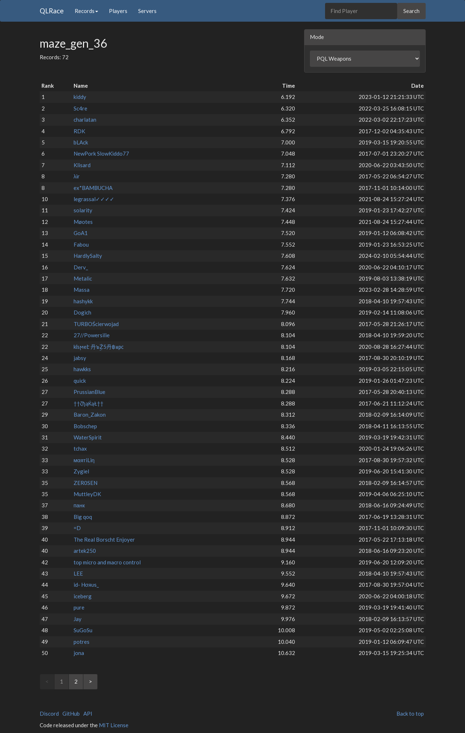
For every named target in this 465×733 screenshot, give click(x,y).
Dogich (82, 312)
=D (77, 528)
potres (81, 641)
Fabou (81, 244)
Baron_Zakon (90, 414)
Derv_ (81, 267)
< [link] (47, 681)
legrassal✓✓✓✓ (94, 199)
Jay (78, 619)
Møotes (83, 221)
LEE (78, 573)
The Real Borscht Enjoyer (104, 539)
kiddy (80, 97)
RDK (79, 131)
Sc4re (80, 108)
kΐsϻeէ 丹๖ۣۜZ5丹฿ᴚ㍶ (99, 346)
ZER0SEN (85, 483)
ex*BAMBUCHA (93, 188)
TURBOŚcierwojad (96, 324)
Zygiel (81, 471)
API (87, 713)
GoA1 (81, 233)
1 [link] (61, 681)
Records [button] (86, 11)
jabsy (80, 358)
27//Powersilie (92, 335)
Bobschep (85, 426)
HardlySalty (88, 255)
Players (118, 11)
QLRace (52, 10)
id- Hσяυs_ (86, 584)
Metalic (83, 278)
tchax (80, 448)
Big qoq (83, 516)
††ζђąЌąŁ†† (89, 403)
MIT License (113, 725)
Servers (147, 11)
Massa (81, 289)
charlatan (85, 119)
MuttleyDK (87, 494)
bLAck (81, 142)
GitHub (71, 713)
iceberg (83, 596)
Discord (49, 713)
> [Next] (90, 681)
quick (80, 380)
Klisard (82, 165)
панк (79, 505)
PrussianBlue (89, 392)
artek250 (85, 550)
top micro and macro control (107, 562)
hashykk (83, 301)
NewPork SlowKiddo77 (101, 153)
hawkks (82, 369)
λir (77, 176)
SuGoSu (83, 630)
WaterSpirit (88, 437)
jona (79, 653)
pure (79, 607)
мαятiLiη (84, 460)
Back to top (410, 713)
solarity (83, 210)
